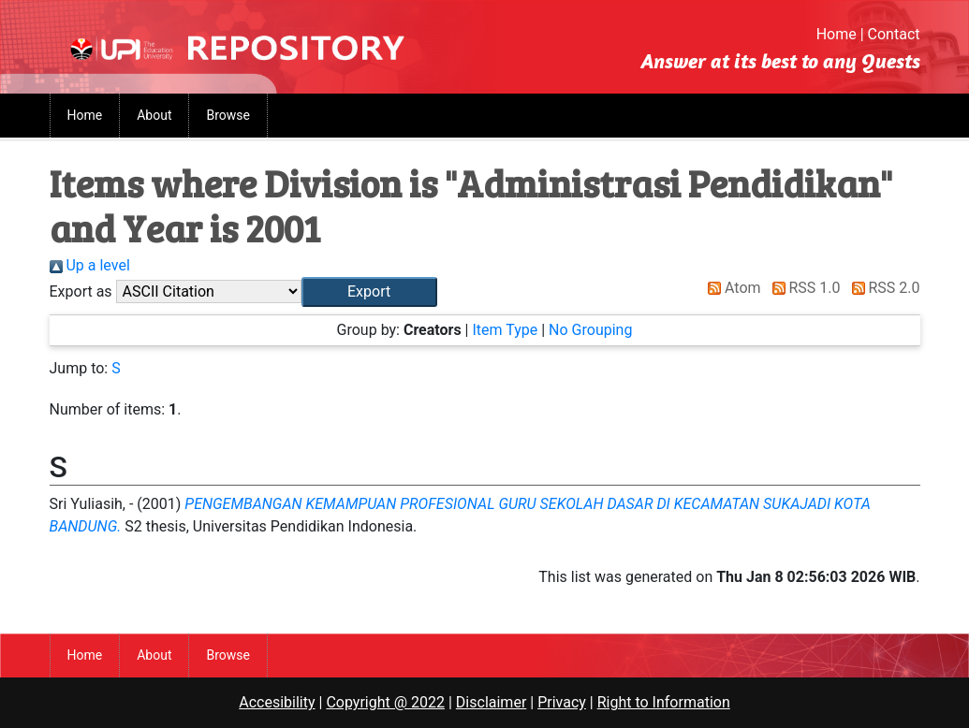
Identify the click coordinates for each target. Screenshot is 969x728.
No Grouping (590, 330)
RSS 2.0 (882, 288)
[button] (369, 292)
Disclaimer (491, 702)
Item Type (504, 330)
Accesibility (277, 702)
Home (836, 34)
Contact (894, 34)
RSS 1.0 (803, 288)
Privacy (561, 702)
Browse (227, 115)
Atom (730, 288)
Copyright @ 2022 (385, 702)
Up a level (90, 265)
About (154, 115)
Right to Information (663, 702)
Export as (81, 291)
